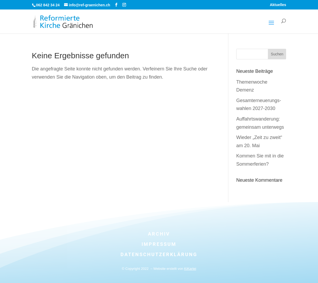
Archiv (159, 234)
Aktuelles (278, 5)
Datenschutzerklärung (159, 254)
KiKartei (190, 269)
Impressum (159, 244)
